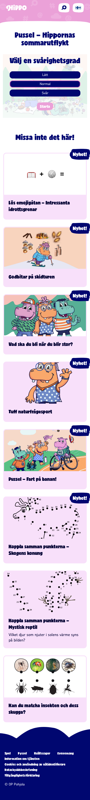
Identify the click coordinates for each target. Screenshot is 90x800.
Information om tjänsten (22, 758)
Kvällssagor (42, 753)
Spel (8, 753)
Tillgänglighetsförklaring (22, 775)
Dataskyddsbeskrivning (21, 769)
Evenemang (65, 753)
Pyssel (22, 753)
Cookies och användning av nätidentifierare (35, 764)
